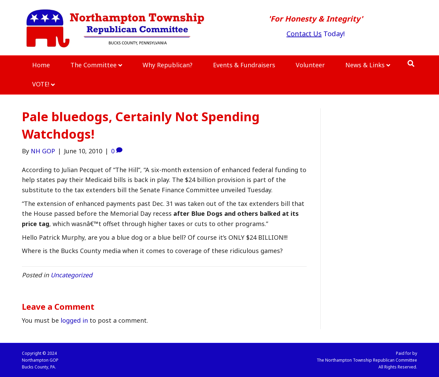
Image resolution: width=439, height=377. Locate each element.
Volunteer (310, 65)
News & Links (365, 65)
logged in (74, 320)
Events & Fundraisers (244, 65)
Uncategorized (71, 275)
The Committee (93, 65)
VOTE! (40, 84)
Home (41, 65)
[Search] (411, 63)
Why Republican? (167, 65)
